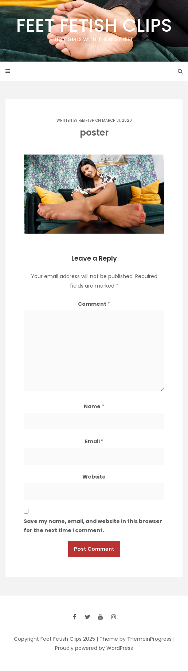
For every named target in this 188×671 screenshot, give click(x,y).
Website (94, 476)
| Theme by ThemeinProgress (134, 639)
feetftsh (86, 120)
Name (94, 406)
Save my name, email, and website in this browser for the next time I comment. (93, 526)
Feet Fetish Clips (94, 28)
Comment (94, 304)
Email (94, 441)
